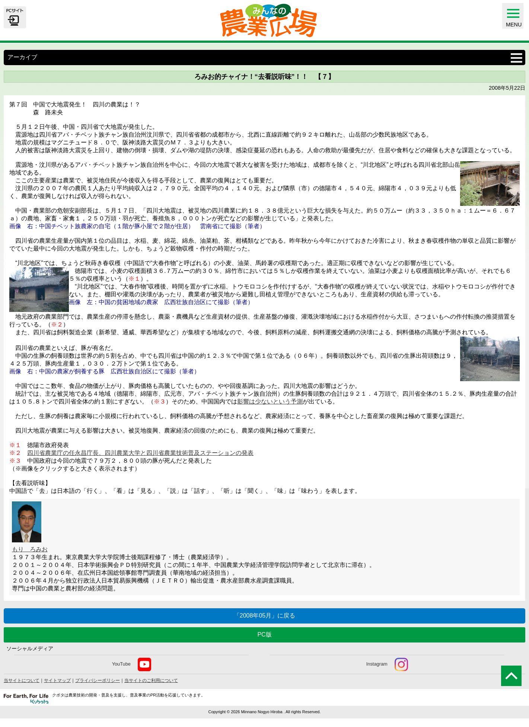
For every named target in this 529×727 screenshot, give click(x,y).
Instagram (387, 664)
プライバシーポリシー (97, 680)
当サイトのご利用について (151, 680)
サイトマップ (57, 680)
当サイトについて (21, 680)
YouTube (131, 664)
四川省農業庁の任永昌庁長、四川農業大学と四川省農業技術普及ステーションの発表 (140, 453)
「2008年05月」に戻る (264, 615)
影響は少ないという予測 (270, 401)
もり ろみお (30, 549)
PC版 (264, 634)
